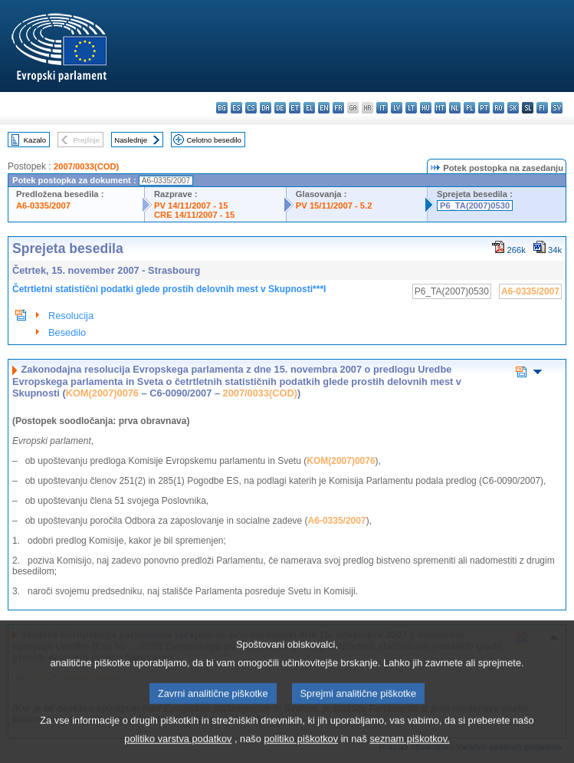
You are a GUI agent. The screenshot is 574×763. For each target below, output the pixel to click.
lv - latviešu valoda (396, 107)
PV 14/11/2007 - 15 (191, 205)
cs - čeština (251, 107)
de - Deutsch (280, 107)
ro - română (498, 107)
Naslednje (130, 140)
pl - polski (469, 107)
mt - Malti (440, 107)
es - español (236, 107)
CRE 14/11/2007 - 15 (194, 214)
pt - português (484, 107)
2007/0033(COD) (86, 166)
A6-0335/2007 (43, 205)
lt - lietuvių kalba (411, 107)
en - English (324, 107)
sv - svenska (557, 107)
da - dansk (265, 107)
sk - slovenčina (513, 107)
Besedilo (67, 332)
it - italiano (382, 107)
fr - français (338, 107)
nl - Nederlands (455, 107)
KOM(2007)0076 (102, 393)
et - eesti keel (294, 107)
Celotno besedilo (213, 140)
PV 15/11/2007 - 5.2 (334, 205)
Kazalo (35, 140)
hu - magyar (425, 107)
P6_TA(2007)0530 (475, 205)
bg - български (222, 107)
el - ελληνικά (309, 107)
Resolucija (70, 315)
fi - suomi (542, 107)
